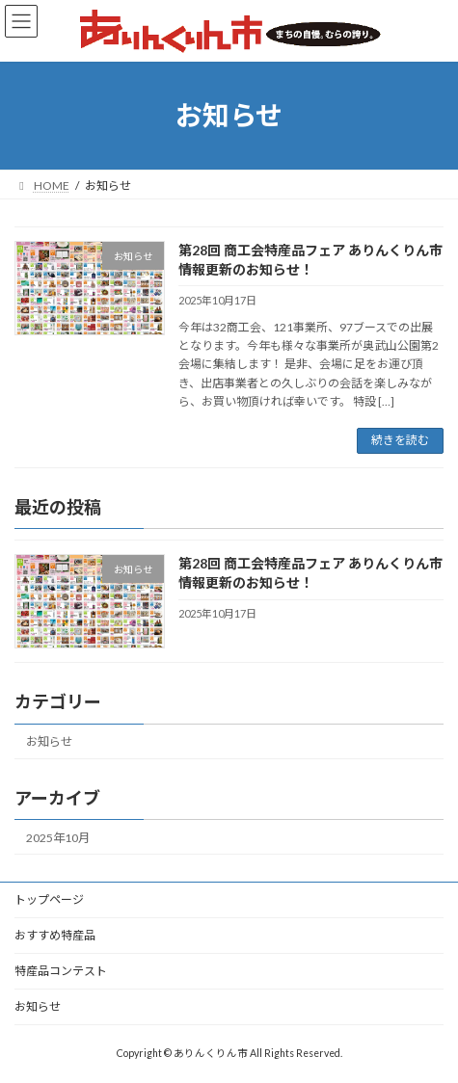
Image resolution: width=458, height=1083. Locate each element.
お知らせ (49, 741)
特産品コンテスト (60, 971)
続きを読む (400, 440)
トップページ (49, 899)
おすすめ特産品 (54, 935)
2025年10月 (58, 837)
